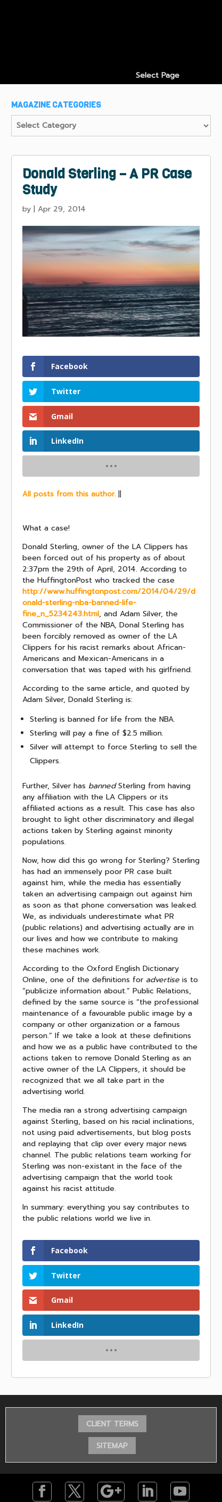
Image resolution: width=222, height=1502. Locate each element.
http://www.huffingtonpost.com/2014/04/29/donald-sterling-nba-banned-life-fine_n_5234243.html (108, 602)
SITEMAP (112, 1445)
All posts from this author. (69, 494)
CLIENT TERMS (112, 1424)
